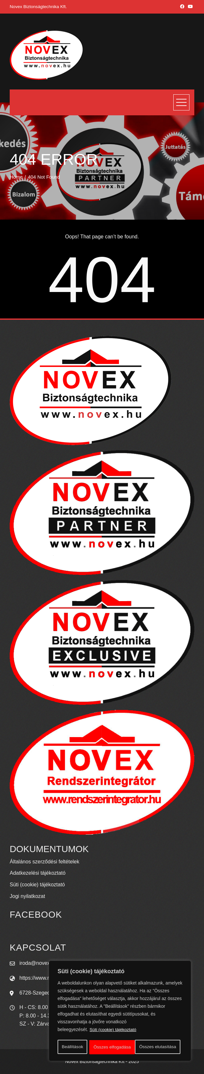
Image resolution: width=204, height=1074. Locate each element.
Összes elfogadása (159, 1047)
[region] (120, 1011)
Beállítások (72, 1047)
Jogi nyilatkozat (27, 896)
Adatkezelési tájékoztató (38, 873)
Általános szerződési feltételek (44, 861)
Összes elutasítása (112, 1047)
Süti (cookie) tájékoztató (114, 1031)
